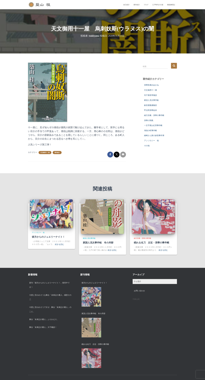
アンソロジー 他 (151, 140)
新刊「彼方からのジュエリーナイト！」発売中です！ (49, 285)
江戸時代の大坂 (157, 5)
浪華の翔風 (148, 120)
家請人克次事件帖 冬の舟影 (98, 242)
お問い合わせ (139, 291)
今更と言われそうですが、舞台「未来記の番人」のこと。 (50, 309)
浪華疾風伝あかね (151, 85)
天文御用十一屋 (45, 152)
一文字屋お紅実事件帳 (153, 125)
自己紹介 (126, 5)
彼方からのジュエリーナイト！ (48, 237)
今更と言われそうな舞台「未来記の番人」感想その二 (50, 297)
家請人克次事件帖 (151, 100)
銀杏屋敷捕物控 (150, 105)
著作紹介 (136, 5)
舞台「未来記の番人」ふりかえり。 (44, 319)
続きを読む (59, 244)
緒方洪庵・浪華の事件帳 (154, 115)
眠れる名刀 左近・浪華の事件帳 (151, 242)
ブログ (146, 5)
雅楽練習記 (171, 5)
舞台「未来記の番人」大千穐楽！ (43, 327)
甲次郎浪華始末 (150, 110)
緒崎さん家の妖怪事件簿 (154, 135)
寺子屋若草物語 (150, 95)
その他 (147, 146)
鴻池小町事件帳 (150, 130)
